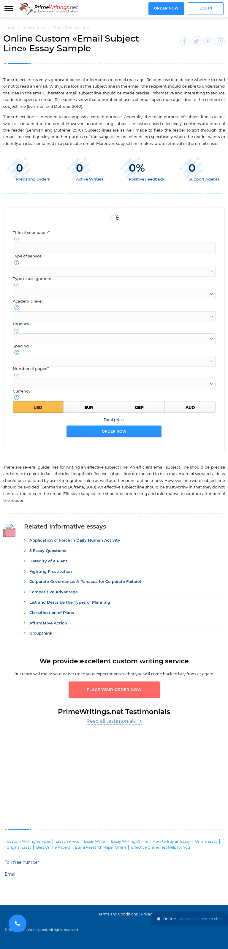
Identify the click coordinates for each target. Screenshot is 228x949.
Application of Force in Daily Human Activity (74, 540)
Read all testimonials (111, 721)
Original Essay (19, 847)
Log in (206, 8)
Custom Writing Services (29, 841)
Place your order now (114, 690)
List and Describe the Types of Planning (69, 603)
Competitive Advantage (53, 592)
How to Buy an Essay (171, 841)
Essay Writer (95, 841)
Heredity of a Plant (48, 561)
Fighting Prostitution (50, 572)
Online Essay (206, 841)
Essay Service (67, 841)
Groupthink (40, 633)
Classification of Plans (51, 613)
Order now (166, 8)
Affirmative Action (48, 623)
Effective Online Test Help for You (160, 847)
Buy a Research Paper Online (100, 847)
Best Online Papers (53, 847)
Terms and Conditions (118, 914)
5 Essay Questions (47, 551)
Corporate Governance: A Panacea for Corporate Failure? (85, 582)
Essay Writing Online (129, 841)
